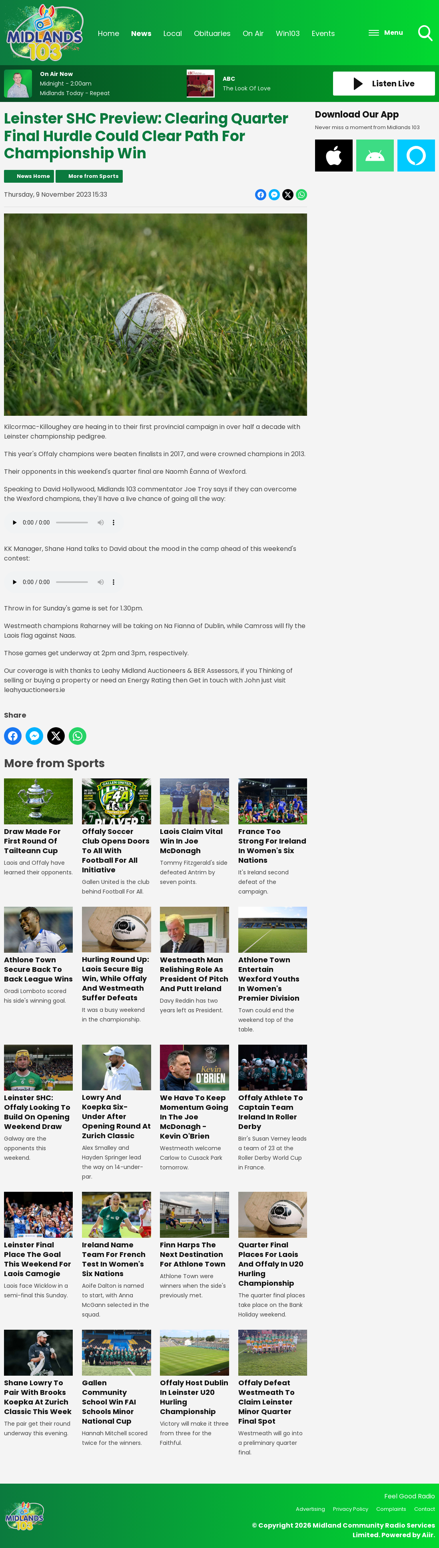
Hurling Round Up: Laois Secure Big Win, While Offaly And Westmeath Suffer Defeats (116, 955)
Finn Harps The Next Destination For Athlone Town (194, 1230)
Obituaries (212, 33)
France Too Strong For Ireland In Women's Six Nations (272, 821)
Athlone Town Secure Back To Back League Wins (38, 945)
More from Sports (93, 176)
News (141, 33)
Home (108, 33)
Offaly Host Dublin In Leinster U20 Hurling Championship (194, 1373)
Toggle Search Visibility (426, 34)
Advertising (310, 1509)
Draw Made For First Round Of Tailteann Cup (38, 817)
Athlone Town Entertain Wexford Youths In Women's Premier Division (272, 955)
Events (323, 33)
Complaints (391, 1509)
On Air (253, 33)
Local (173, 33)
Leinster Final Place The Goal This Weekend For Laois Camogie (38, 1235)
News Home (33, 176)
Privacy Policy (350, 1509)
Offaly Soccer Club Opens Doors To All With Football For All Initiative (116, 826)
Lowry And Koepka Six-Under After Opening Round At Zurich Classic (116, 1093)
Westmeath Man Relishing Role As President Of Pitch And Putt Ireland (194, 950)
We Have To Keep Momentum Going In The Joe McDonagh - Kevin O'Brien (194, 1093)
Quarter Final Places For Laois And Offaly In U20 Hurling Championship (272, 1240)
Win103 (288, 33)
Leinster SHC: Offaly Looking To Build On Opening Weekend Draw (38, 1088)
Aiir (427, 1535)
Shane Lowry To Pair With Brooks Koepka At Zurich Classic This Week (38, 1373)
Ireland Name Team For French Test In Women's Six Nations (116, 1235)
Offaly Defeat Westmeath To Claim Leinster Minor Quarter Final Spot (272, 1378)
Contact (424, 1509)
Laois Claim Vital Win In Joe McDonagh (194, 817)
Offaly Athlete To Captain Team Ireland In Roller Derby (272, 1088)
